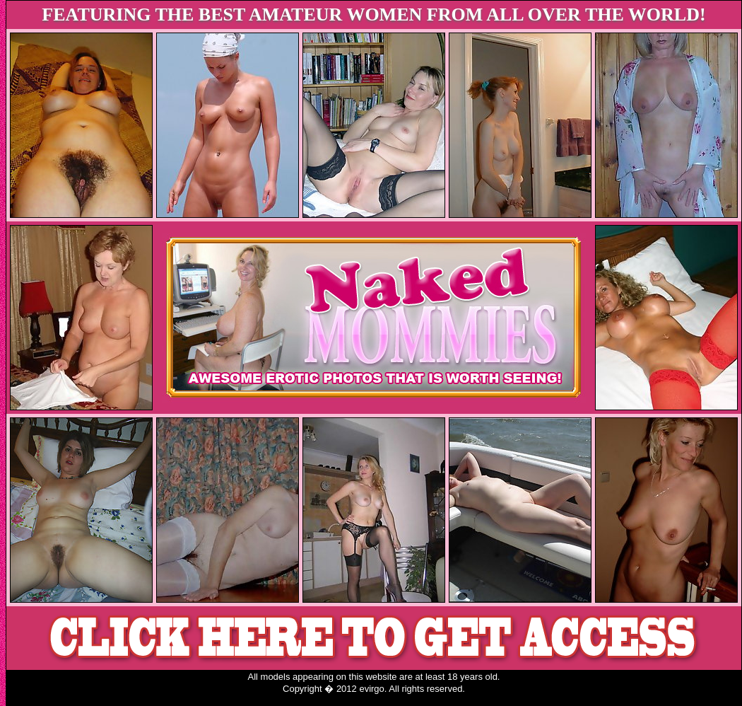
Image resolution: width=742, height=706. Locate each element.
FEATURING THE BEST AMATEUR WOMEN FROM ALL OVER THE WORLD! (373, 14)
